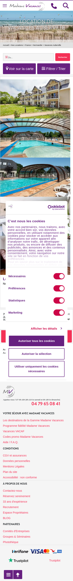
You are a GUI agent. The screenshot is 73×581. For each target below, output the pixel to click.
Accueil (6, 45)
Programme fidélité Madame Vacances (26, 425)
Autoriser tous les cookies (36, 341)
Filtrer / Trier (53, 69)
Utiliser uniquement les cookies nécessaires (36, 369)
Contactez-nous (12, 490)
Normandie (37, 45)
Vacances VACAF (13, 431)
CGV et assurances (14, 455)
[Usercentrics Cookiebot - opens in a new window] (54, 207)
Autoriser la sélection (36, 353)
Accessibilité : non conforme (20, 477)
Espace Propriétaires (15, 512)
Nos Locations (17, 45)
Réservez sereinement (16, 496)
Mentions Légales (13, 466)
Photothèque (10, 542)
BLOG (7, 518)
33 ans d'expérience (15, 501)
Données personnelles (16, 461)
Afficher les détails (44, 328)
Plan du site (10, 471)
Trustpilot (54, 560)
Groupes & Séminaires (16, 536)
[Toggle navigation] (5, 5)
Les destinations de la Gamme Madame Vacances (33, 420)
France (28, 45)
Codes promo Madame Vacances (23, 436)
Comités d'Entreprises (16, 531)
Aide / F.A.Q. (10, 442)
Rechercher (62, 57)
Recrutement (10, 507)
